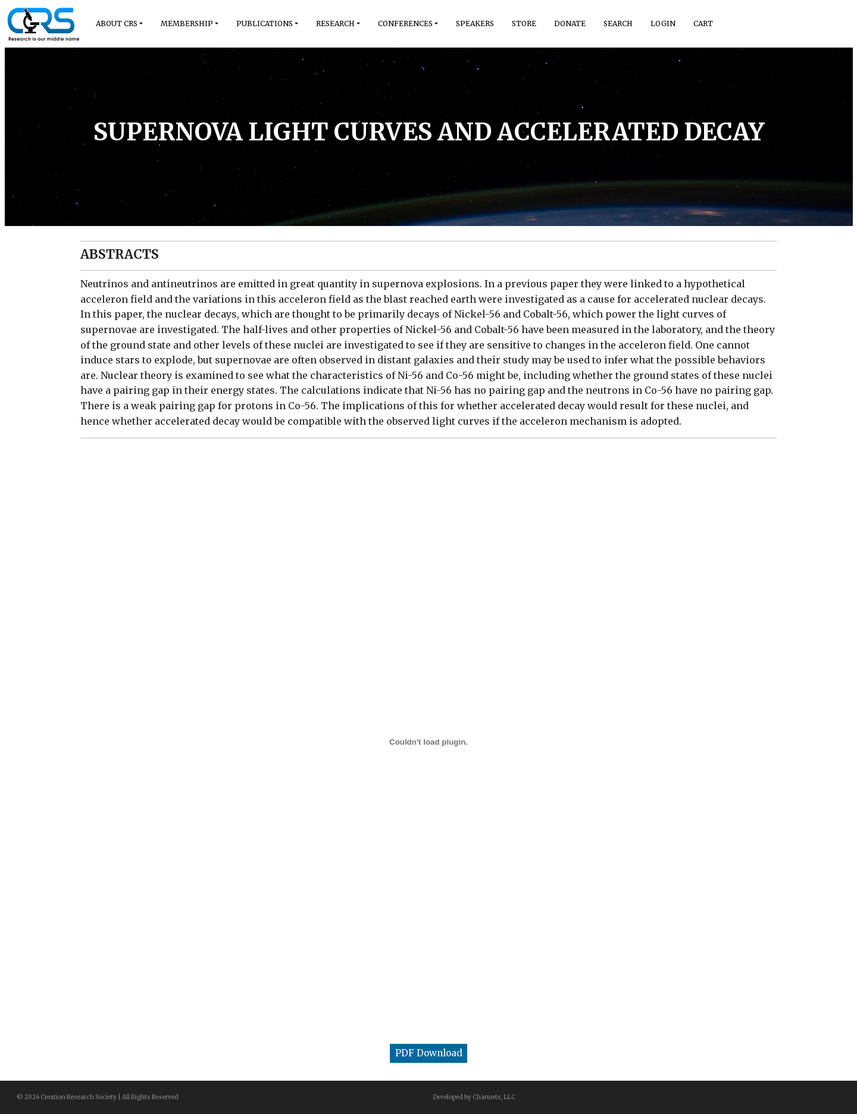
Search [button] (618, 23)
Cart (703, 23)
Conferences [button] (405, 23)
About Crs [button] (116, 23)
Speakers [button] (475, 23)
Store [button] (524, 23)
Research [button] (335, 23)
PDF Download (428, 1053)
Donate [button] (570, 23)
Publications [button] (264, 23)
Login (662, 23)
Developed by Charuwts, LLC (474, 1097)
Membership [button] (187, 23)
